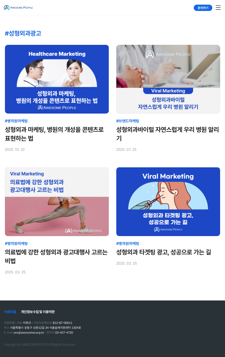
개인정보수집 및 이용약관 (38, 312)
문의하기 (203, 8)
